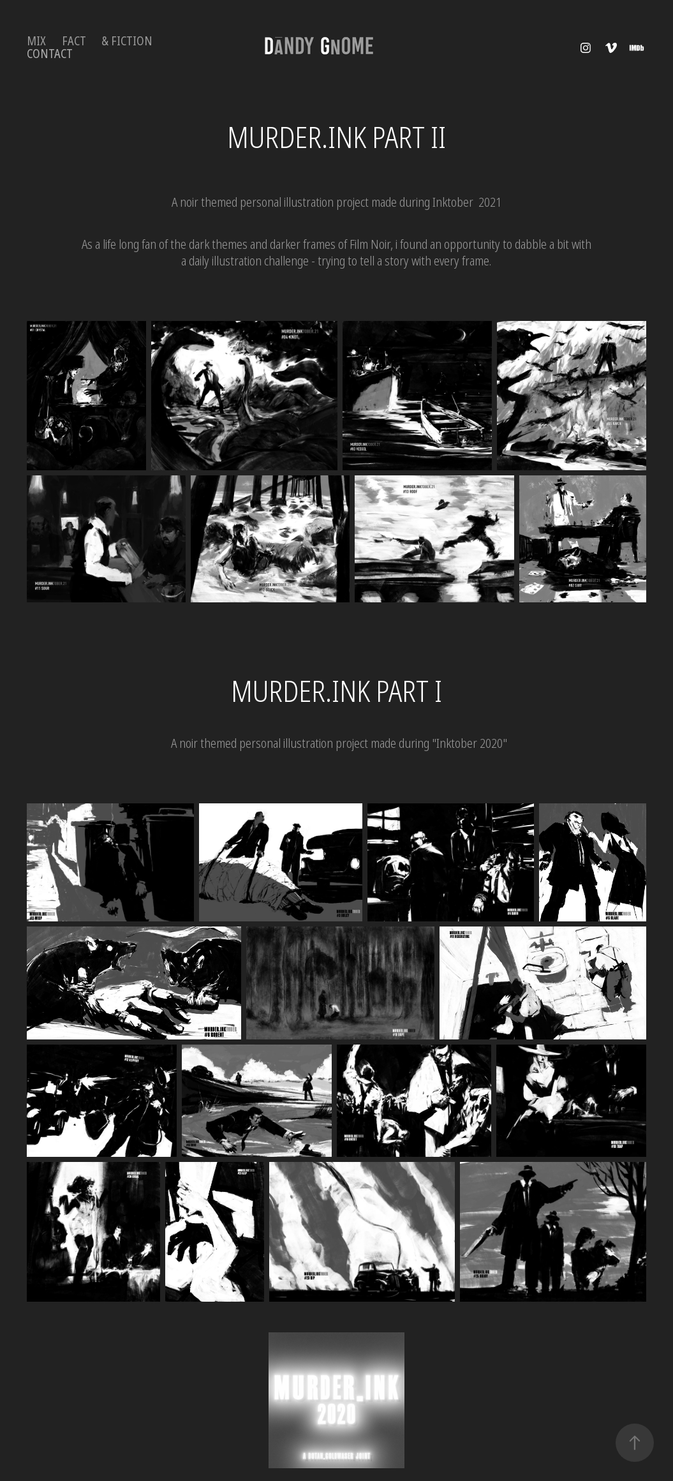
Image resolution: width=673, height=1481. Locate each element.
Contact (50, 54)
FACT (74, 41)
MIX (36, 41)
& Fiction (126, 41)
